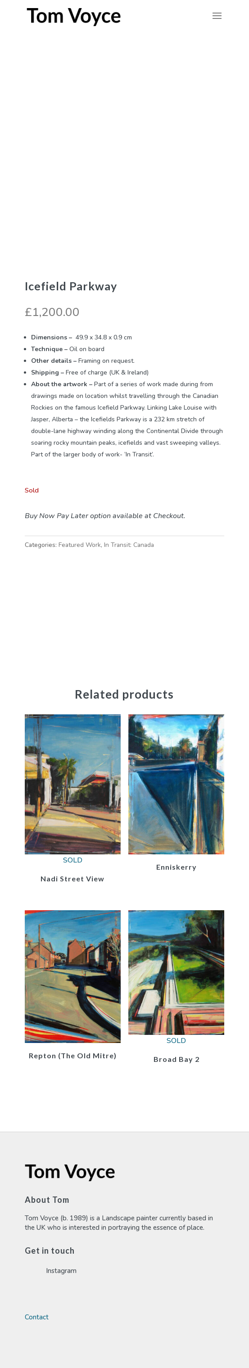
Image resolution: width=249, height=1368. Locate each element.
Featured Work (80, 545)
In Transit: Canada (129, 545)
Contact (37, 1317)
